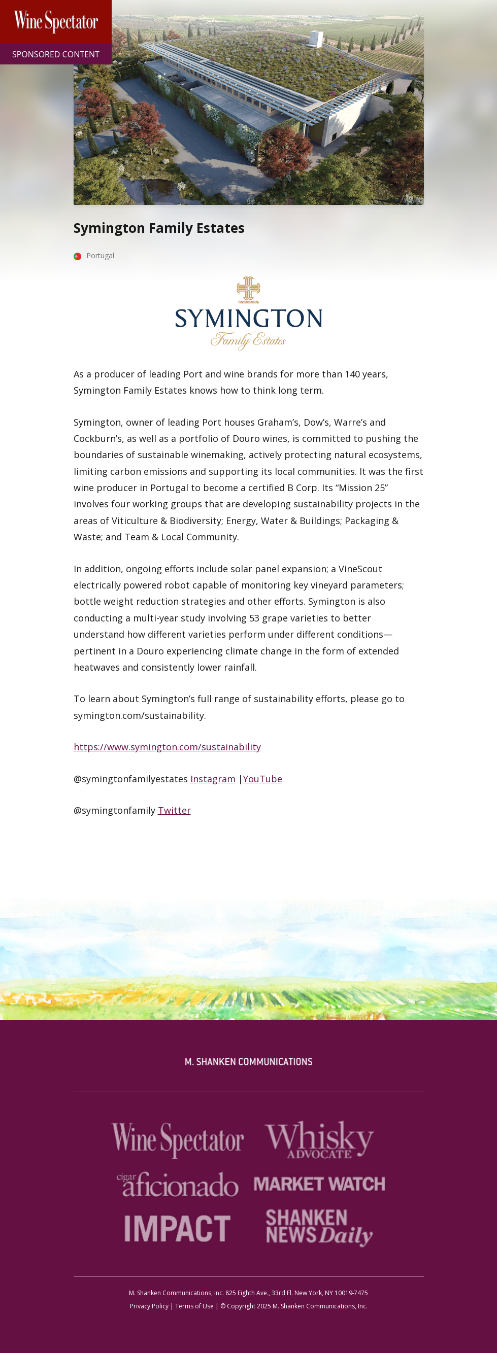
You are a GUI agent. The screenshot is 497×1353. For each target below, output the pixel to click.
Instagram (213, 779)
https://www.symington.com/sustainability (167, 747)
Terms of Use (194, 1306)
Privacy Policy (149, 1306)
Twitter (174, 810)
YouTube (262, 779)
